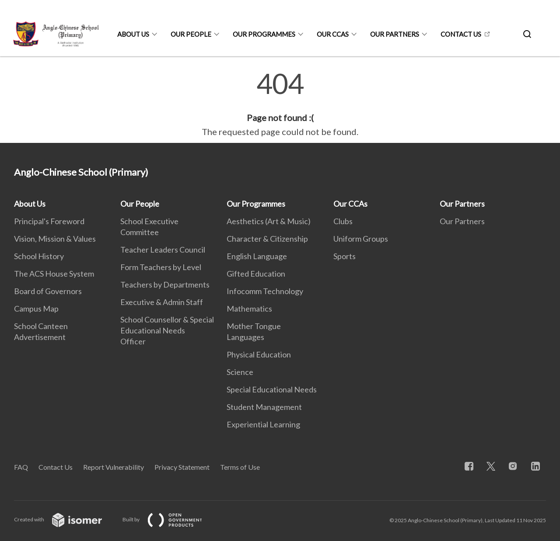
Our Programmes (264, 34)
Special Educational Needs (272, 389)
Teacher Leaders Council (162, 249)
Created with (65, 519)
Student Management (264, 407)
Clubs (343, 221)
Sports (344, 256)
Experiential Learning (263, 424)
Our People (191, 34)
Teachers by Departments (165, 284)
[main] (280, 104)
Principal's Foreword (49, 221)
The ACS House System (54, 273)
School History (39, 256)
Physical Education (259, 354)
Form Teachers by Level (160, 267)
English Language (257, 256)
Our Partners (394, 34)
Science (240, 372)
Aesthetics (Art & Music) (269, 221)
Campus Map (36, 308)
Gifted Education (256, 273)
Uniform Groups (360, 238)
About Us (133, 34)
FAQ (21, 467)
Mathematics (249, 308)
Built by (169, 519)
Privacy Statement (182, 467)
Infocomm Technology (265, 291)
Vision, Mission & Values (55, 238)
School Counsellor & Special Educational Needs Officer (167, 330)
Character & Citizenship (267, 238)
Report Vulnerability (113, 467)
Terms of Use (240, 467)
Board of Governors (48, 291)
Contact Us (461, 34)
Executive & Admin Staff (161, 302)
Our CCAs (333, 34)
